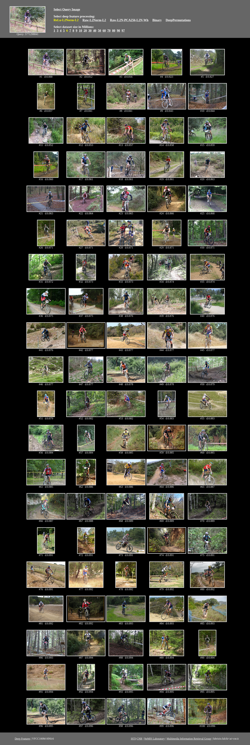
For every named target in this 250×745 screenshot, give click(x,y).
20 (85, 30)
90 (118, 30)
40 (94, 30)
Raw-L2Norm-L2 (94, 20)
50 (99, 30)
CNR (139, 738)
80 (113, 30)
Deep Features (22, 738)
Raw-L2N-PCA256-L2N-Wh (129, 20)
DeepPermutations (178, 20)
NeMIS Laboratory (154, 738)
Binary (157, 20)
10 (80, 30)
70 (109, 30)
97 (123, 30)
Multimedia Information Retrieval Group (189, 738)
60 (104, 30)
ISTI (133, 738)
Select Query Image (67, 9)
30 (90, 30)
